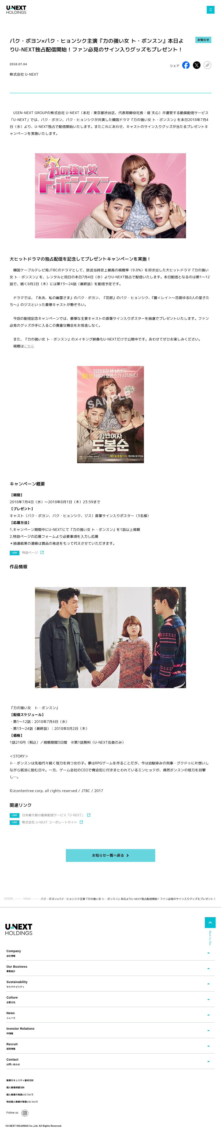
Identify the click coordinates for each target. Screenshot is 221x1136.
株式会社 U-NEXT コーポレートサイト (51, 822)
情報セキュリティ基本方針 (20, 1080)
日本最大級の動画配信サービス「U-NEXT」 (55, 815)
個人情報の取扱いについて (20, 1094)
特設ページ (30, 552)
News (27, 898)
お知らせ (203, 40)
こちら (29, 346)
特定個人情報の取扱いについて (22, 1101)
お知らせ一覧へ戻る (108, 855)
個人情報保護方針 (15, 1087)
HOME (8, 898)
